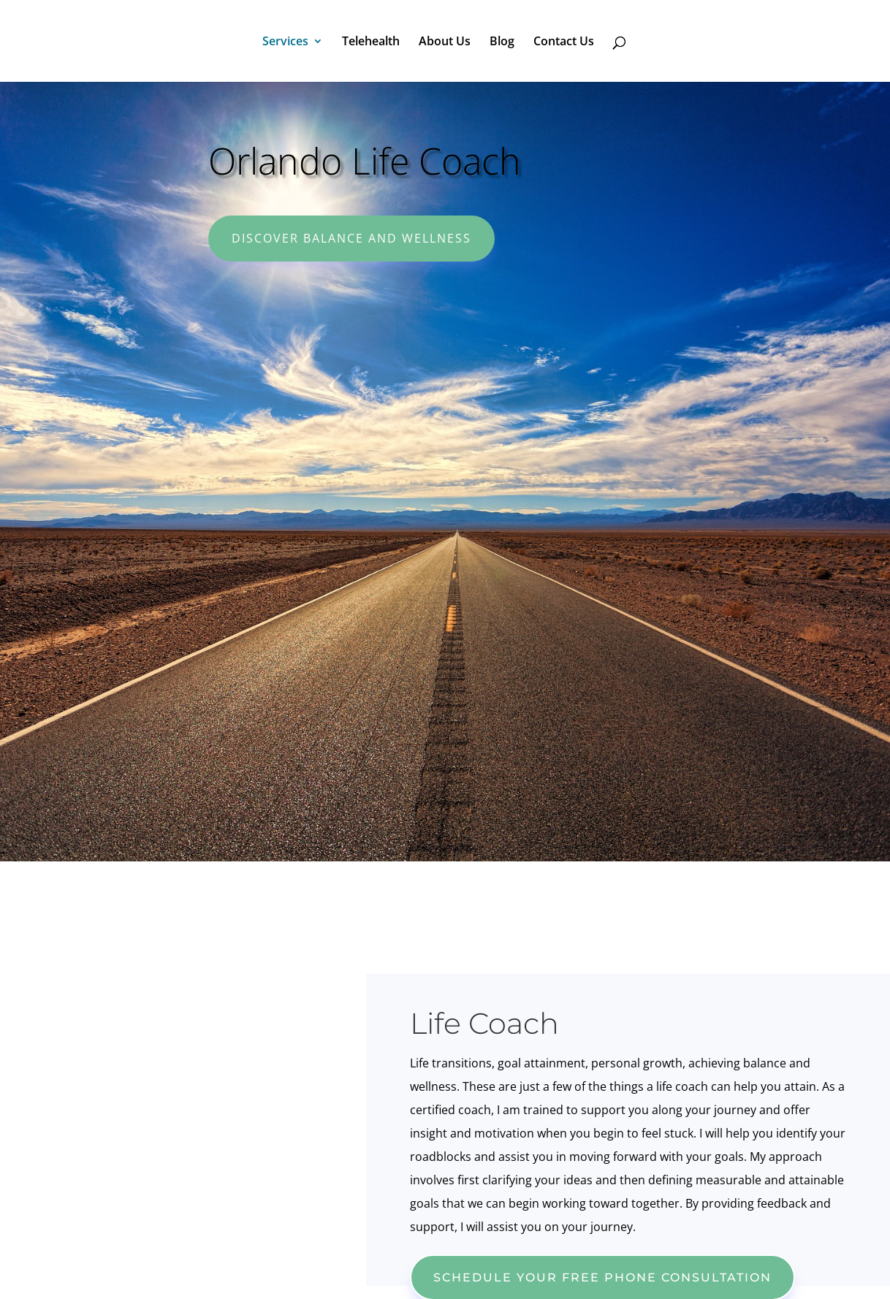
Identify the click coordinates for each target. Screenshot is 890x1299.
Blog (502, 42)
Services (285, 42)
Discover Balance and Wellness (351, 238)
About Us (445, 42)
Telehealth (371, 42)
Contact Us (563, 42)
